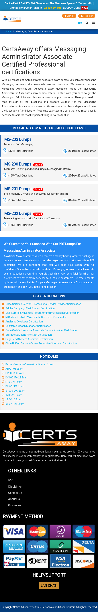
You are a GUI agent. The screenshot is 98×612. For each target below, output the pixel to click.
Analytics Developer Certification (22, 321)
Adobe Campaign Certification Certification (28, 308)
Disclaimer (15, 486)
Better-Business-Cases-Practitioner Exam (28, 364)
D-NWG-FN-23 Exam (15, 377)
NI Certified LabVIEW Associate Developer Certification (34, 317)
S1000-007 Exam (13, 390)
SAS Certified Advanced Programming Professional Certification (40, 312)
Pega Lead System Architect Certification (27, 339)
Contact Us (15, 493)
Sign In (69, 16)
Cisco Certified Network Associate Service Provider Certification (40, 330)
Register (87, 16)
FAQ (10, 480)
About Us (14, 499)
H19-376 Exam (12, 381)
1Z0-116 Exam (12, 399)
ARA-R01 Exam (12, 368)
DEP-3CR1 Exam (13, 386)
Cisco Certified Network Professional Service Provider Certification (41, 304)
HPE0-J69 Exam (13, 373)
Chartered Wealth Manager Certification (26, 325)
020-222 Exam (12, 395)
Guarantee (14, 505)
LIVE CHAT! (49, 585)
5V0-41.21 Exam (13, 403)
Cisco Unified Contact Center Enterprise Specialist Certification (39, 343)
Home (8, 31)
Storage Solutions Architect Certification (27, 334)
